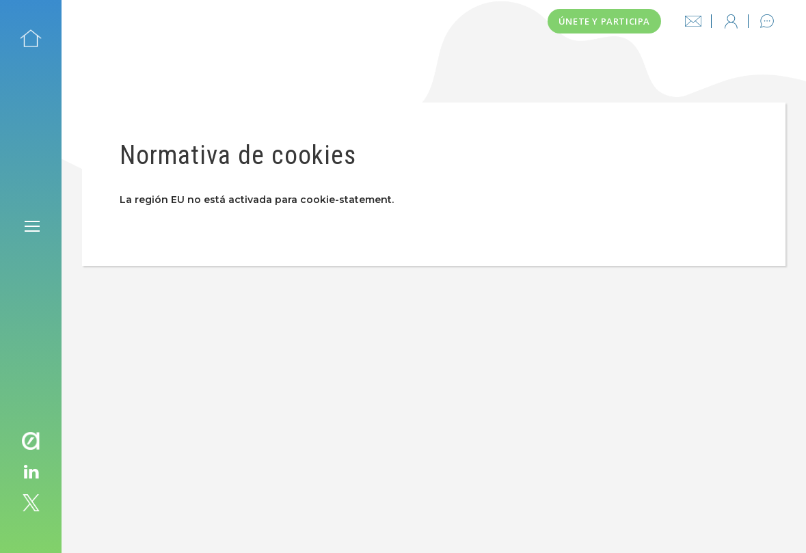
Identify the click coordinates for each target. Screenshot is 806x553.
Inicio (31, 38)
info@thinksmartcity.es (693, 21)
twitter (31, 503)
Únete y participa (604, 21)
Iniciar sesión (730, 21)
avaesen (31, 441)
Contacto (767, 21)
